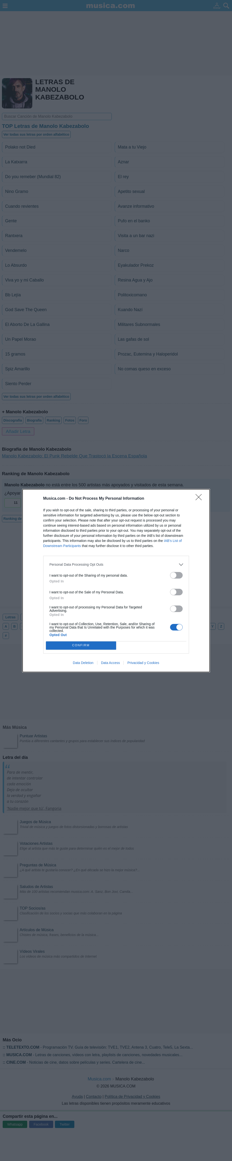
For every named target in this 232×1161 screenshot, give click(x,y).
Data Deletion (83, 663)
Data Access (110, 663)
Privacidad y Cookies (143, 663)
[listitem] (116, 564)
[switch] (176, 575)
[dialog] (116, 580)
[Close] (200, 498)
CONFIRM (81, 645)
